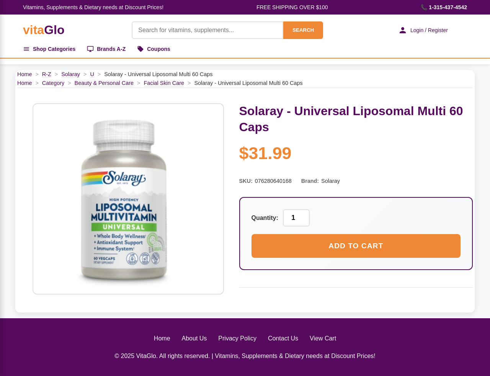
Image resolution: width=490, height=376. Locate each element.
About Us (194, 338)
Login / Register (423, 30)
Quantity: (265, 218)
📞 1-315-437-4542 (444, 7)
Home (24, 74)
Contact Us (283, 338)
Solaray (70, 74)
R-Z (46, 74)
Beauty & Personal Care (104, 83)
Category (53, 83)
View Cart (323, 338)
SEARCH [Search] (303, 30)
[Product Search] (207, 30)
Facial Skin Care (164, 83)
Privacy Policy (237, 338)
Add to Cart (355, 246)
